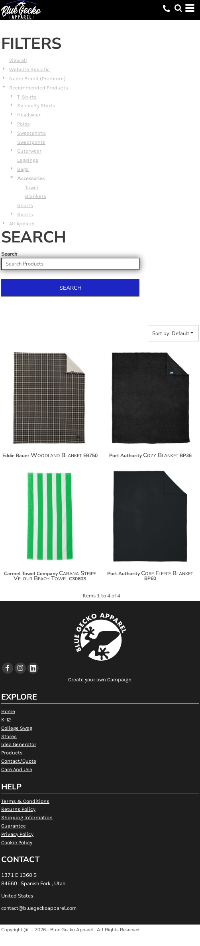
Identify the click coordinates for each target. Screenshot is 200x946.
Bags (23, 169)
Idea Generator (18, 744)
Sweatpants (31, 142)
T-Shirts (27, 97)
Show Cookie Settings (100, 939)
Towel (31, 187)
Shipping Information (27, 817)
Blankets (35, 196)
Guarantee (13, 826)
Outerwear (29, 151)
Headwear (29, 115)
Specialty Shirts (36, 106)
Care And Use (16, 769)
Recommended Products (38, 88)
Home (8, 711)
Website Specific (29, 69)
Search (9, 254)
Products (12, 753)
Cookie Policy (16, 842)
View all (18, 60)
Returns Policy (18, 809)
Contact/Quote (18, 761)
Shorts (25, 205)
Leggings (27, 160)
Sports (25, 214)
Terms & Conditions (25, 801)
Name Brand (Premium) (37, 78)
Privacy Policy (17, 834)
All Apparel (22, 224)
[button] (178, 8)
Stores (9, 736)
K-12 (6, 720)
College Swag (16, 728)
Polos (23, 124)
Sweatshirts (31, 133)
